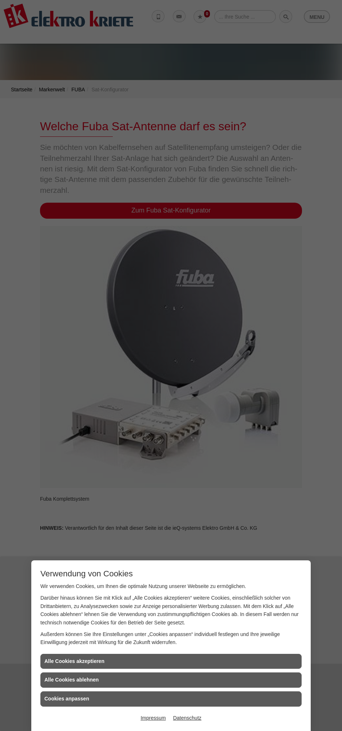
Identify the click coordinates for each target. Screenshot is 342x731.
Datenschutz (187, 718)
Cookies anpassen (66, 699)
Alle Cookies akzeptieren (74, 661)
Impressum (153, 718)
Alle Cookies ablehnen (71, 680)
